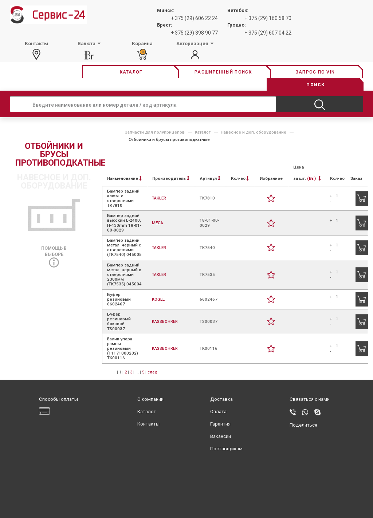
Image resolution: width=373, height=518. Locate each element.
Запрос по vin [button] (315, 72)
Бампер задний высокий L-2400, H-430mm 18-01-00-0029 (124, 223)
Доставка (221, 399)
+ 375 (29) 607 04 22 (267, 33)
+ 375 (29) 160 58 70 (267, 18)
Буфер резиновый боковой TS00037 (119, 321)
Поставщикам (226, 448)
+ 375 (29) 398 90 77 (194, 33)
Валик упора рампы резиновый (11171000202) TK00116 (122, 348)
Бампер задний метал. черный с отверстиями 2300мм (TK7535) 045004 (124, 274)
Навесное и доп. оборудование (253, 132)
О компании (150, 399)
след (152, 372)
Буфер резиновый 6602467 (119, 299)
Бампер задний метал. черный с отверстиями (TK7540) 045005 (124, 247)
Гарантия (220, 424)
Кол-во (240, 178)
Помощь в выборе (54, 255)
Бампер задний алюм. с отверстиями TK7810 (123, 198)
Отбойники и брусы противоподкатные (169, 139)
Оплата (218, 411)
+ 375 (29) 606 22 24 (194, 18)
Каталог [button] (131, 72)
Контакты (148, 424)
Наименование (124, 178)
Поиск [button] (315, 84)
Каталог (203, 132)
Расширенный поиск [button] (223, 72)
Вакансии (220, 436)
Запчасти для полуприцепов (155, 132)
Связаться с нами (310, 399)
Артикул (210, 178)
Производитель (170, 178)
